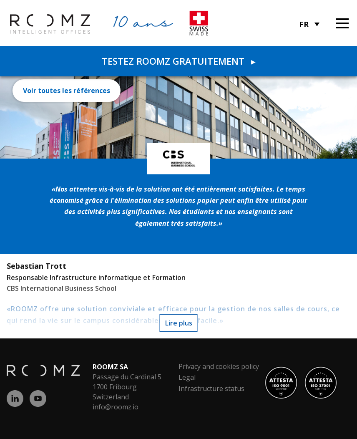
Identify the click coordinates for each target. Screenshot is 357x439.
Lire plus (178, 323)
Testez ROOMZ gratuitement (178, 61)
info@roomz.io (115, 406)
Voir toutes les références (66, 90)
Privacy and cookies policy (218, 366)
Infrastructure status (211, 388)
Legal (187, 377)
